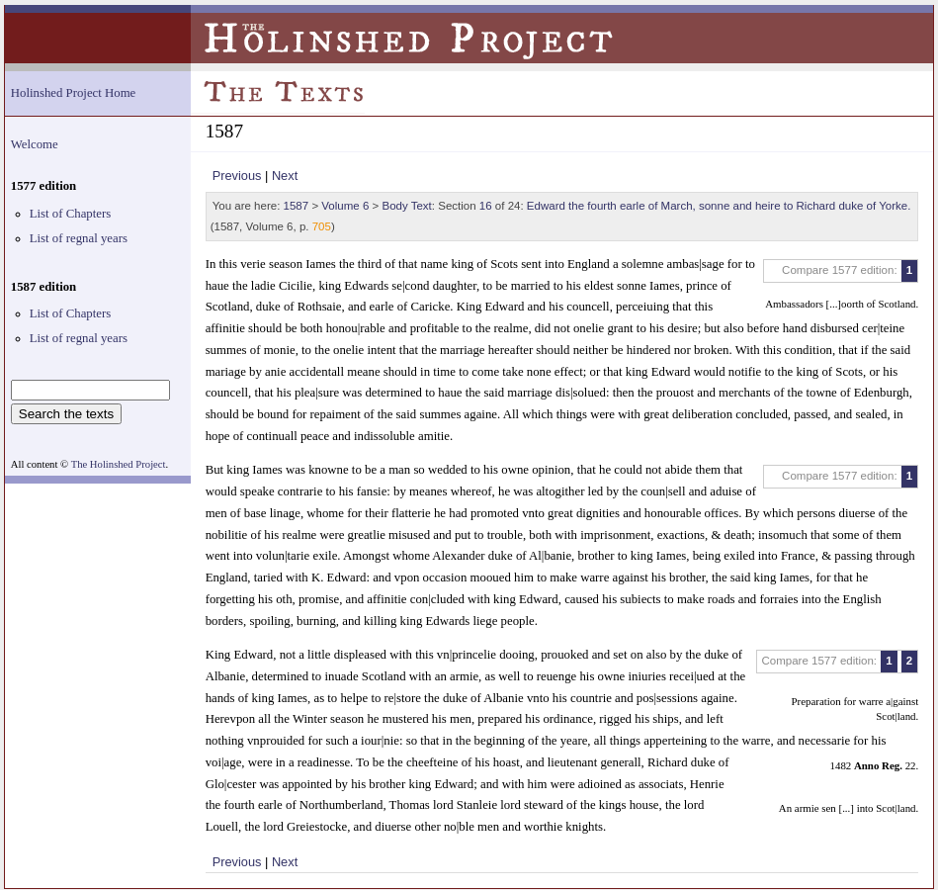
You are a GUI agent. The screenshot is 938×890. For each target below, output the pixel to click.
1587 (296, 206)
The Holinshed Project (118, 464)
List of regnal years (79, 238)
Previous (237, 175)
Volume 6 (345, 206)
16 (485, 206)
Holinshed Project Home (73, 93)
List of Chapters (70, 214)
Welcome (34, 144)
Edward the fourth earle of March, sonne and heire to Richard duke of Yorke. (719, 206)
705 (321, 226)
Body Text (406, 206)
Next (285, 175)
